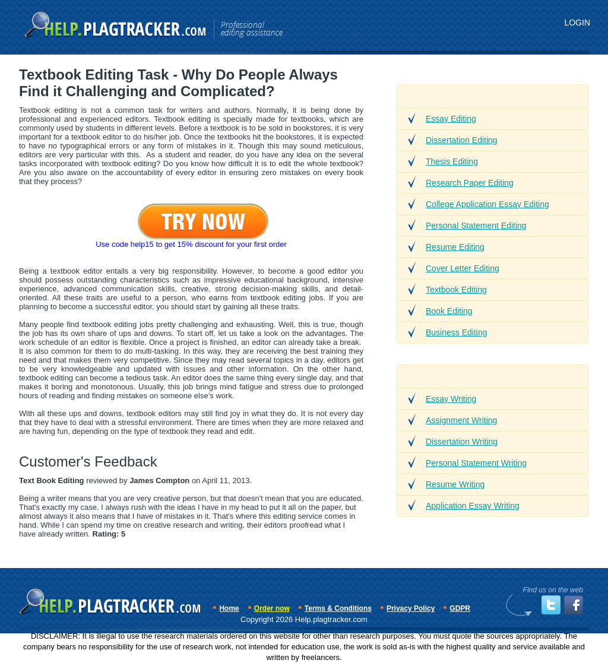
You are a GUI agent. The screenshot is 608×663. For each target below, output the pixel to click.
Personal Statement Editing (476, 225)
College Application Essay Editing (487, 204)
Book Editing (449, 311)
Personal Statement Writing (476, 463)
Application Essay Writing (473, 505)
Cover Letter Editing (462, 268)
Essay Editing (451, 118)
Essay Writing (451, 399)
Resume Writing (455, 484)
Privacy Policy (411, 608)
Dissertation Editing (462, 140)
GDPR (459, 608)
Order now (272, 608)
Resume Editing (455, 247)
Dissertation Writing (462, 441)
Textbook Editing (456, 289)
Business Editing (456, 332)
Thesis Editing (452, 161)
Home (229, 608)
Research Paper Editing (470, 183)
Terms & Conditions (338, 608)
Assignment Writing (461, 420)
